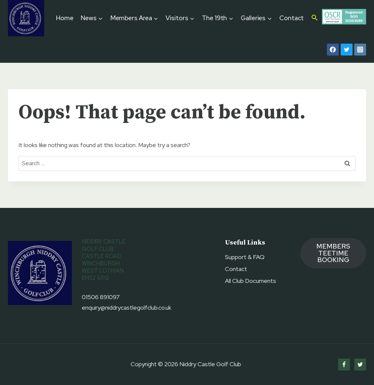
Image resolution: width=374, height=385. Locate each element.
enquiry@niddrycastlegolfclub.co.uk (126, 307)
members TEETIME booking (333, 253)
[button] (315, 18)
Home (65, 18)
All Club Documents (250, 281)
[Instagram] (360, 50)
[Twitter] (347, 50)
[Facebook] (333, 50)
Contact (291, 18)
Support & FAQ (245, 257)
